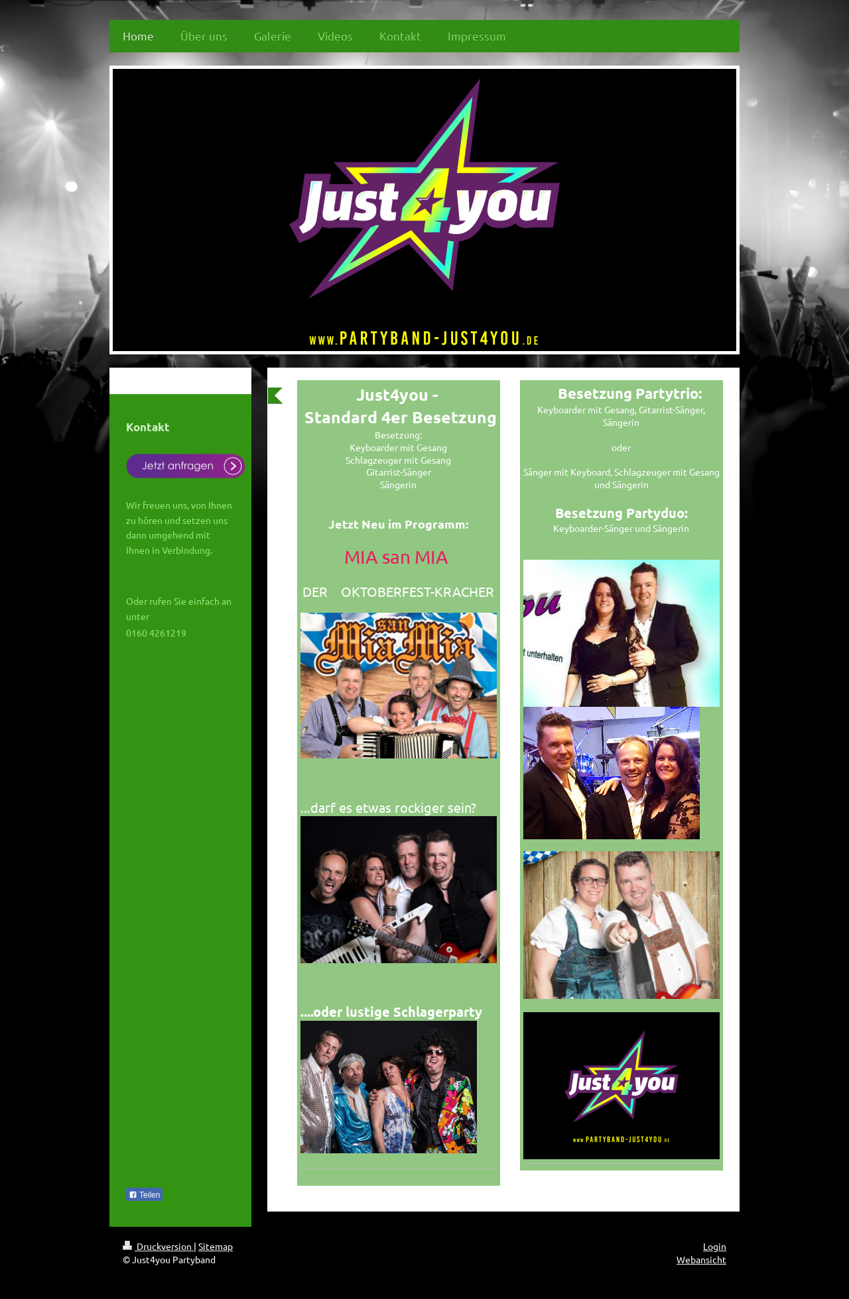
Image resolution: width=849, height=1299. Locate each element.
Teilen (144, 1195)
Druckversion (158, 1246)
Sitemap (215, 1246)
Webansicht (701, 1259)
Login (714, 1246)
